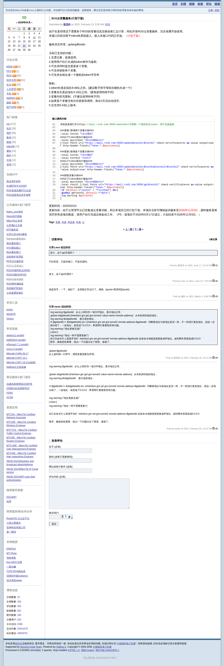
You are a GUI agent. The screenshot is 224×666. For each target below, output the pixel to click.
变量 (57, 222)
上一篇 (128, 229)
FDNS (10, 393)
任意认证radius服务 (17, 234)
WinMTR (11, 314)
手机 (9, 93)
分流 (9, 160)
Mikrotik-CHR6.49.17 (17, 353)
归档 (183, 4)
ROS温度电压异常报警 (19, 195)
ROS (107, 24)
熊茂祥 (66, 24)
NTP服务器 (12, 229)
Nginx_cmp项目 (15, 211)
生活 (9, 84)
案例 (9, 137)
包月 (9, 128)
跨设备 (71, 222)
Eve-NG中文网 (14, 562)
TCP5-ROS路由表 (16, 571)
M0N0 (10, 66)
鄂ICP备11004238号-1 (107, 650)
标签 (200, 4)
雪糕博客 (11, 557)
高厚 (9, 501)
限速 (9, 142)
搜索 (192, 4)
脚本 (9, 155)
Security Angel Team (31, 646)
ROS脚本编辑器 (15, 283)
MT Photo (12, 553)
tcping (10, 309)
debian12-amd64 (15, 335)
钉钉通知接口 (14, 247)
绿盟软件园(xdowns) (17, 575)
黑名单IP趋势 (14, 181)
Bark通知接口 (14, 252)
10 (34, 37)
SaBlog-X (61, 646)
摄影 (9, 102)
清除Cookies (87, 650)
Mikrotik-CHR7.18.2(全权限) (21, 362)
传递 (64, 222)
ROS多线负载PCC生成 (19, 190)
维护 (9, 133)
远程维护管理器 (15, 256)
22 (24, 45)
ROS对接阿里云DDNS (18, 270)
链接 (217, 4)
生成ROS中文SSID (17, 186)
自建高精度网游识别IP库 (19, 384)
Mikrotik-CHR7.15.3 (17, 358)
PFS (9, 71)
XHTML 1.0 (74, 650)
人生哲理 (11, 89)
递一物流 (11, 531)
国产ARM (12, 107)
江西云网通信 (14, 523)
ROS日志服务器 (15, 261)
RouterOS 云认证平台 (18, 518)
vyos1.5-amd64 (15, 349)
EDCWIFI (12, 497)
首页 (175, 4)
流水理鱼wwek (14, 580)
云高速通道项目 (15, 292)
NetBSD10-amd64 (16, 340)
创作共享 (19, 643)
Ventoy (10, 318)
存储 (78, 222)
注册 (210, 10)
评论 (209, 4)
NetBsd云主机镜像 (16, 367)
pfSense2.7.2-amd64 (17, 344)
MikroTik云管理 (14, 220)
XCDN (10, 397)
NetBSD (11, 98)
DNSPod (11, 548)
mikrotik (11, 146)
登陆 (217, 10)
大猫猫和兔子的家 (126, 643)
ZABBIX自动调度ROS (18, 388)
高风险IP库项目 (15, 288)
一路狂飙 (11, 566)
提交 (54, 524)
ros (8, 124)
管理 (9, 164)
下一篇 (137, 229)
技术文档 (11, 80)
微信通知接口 (14, 243)
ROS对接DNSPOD (16, 274)
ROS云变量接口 (15, 265)
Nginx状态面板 (14, 216)
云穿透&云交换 (14, 225)
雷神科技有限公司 (16, 527)
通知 (9, 151)
